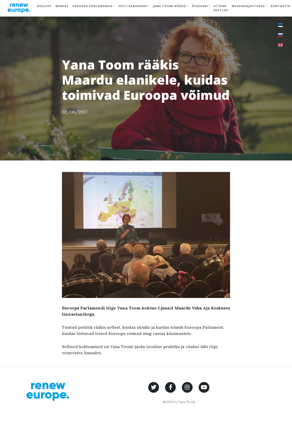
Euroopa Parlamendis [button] (93, 6)
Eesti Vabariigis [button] (132, 6)
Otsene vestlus (220, 8)
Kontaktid (280, 6)
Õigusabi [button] (200, 6)
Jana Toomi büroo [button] (169, 6)
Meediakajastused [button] (248, 6)
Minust (62, 6)
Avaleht (44, 6)
